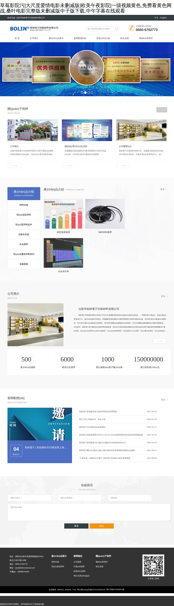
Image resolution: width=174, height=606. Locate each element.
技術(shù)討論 (106, 38)
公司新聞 (77, 553)
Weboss (60, 581)
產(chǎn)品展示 (57, 38)
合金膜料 (24, 244)
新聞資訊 (78, 547)
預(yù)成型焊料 (24, 215)
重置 (76, 517)
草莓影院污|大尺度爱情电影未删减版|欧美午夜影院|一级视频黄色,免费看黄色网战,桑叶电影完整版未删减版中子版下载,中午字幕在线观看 (86, 8)
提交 (102, 517)
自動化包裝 (23, 234)
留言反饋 (128, 38)
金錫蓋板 (24, 263)
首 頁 (17, 38)
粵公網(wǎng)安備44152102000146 (91, 581)
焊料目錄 (24, 205)
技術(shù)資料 (80, 562)
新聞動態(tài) (82, 38)
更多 (163, 287)
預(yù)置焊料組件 (23, 224)
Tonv (74, 581)
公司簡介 (35, 38)
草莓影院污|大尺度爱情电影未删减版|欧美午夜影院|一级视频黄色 (27, 599)
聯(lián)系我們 (150, 38)
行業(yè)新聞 (79, 557)
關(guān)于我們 (103, 547)
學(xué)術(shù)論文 (82, 567)
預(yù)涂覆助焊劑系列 (24, 253)
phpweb (68, 581)
